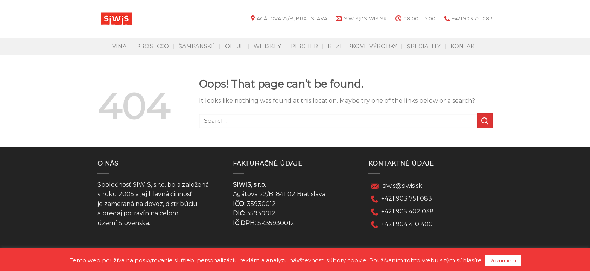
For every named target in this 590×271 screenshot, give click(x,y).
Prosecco (152, 46)
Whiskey (267, 46)
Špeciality (424, 46)
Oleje (234, 46)
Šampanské (197, 46)
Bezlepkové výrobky (362, 46)
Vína (119, 46)
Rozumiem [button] (503, 260)
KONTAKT (464, 46)
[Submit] (485, 120)
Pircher (304, 46)
